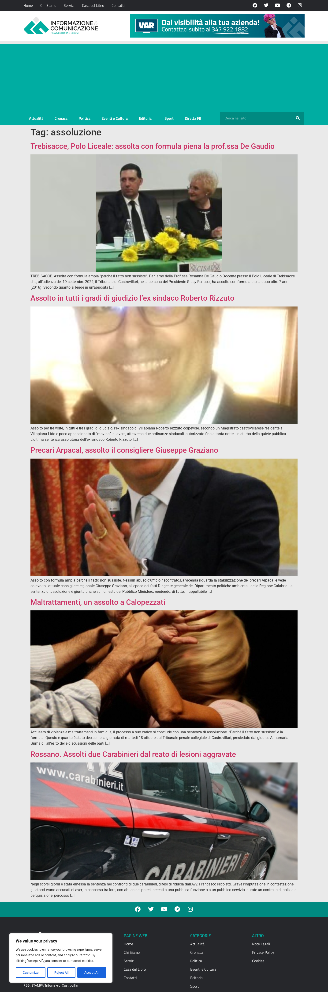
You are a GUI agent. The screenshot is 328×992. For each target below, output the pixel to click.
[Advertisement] (164, 76)
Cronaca (61, 118)
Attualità (36, 118)
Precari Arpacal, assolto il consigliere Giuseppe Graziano (124, 450)
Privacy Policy (263, 952)
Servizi (69, 5)
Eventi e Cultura (115, 118)
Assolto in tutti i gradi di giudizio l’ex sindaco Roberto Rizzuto (132, 298)
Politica (84, 118)
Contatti (118, 5)
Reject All (61, 972)
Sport (169, 118)
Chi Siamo (48, 5)
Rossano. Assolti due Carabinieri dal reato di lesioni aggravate (133, 754)
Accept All (91, 972)
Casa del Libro (93, 5)
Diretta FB (193, 118)
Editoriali (146, 118)
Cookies (258, 961)
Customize (31, 972)
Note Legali (261, 944)
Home (28, 5)
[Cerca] (297, 118)
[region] (60, 958)
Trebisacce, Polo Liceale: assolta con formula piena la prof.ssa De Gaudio (152, 146)
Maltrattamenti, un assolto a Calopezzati (97, 602)
